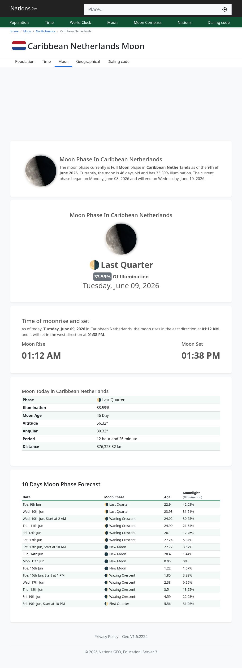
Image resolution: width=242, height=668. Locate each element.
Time (49, 22)
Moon (112, 22)
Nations (184, 22)
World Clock (80, 22)
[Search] (151, 9)
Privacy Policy (106, 636)
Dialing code (219, 22)
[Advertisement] (121, 104)
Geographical (88, 61)
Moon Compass (147, 22)
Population (19, 22)
